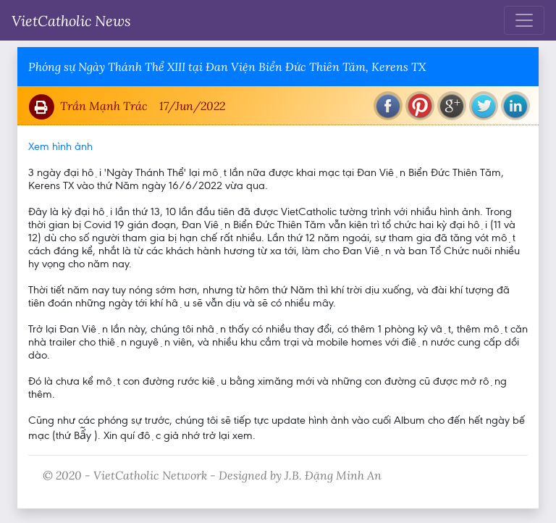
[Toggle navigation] (524, 20)
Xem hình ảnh (60, 146)
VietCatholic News (71, 20)
